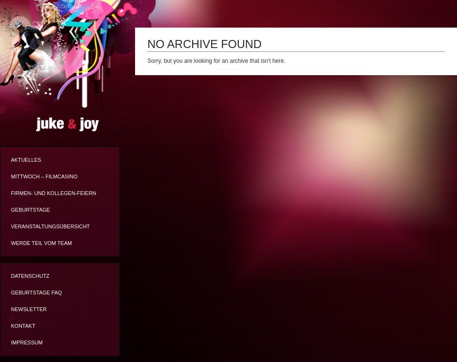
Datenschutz (30, 276)
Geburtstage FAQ (36, 292)
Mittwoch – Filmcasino (44, 176)
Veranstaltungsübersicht (50, 226)
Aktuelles (26, 160)
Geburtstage (30, 210)
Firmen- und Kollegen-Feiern (53, 193)
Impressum (27, 342)
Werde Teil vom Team (41, 243)
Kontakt (23, 326)
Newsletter (29, 309)
